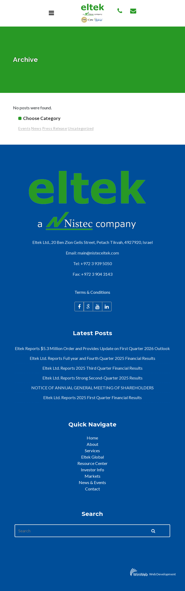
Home (92, 437)
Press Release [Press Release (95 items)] (54, 128)
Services (92, 450)
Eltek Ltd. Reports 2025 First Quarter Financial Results (92, 397)
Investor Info (92, 469)
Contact (92, 488)
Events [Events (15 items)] (24, 128)
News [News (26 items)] (36, 128)
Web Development (162, 574)
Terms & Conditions (92, 292)
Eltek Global (92, 456)
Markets (92, 475)
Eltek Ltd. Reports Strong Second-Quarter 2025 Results (92, 377)
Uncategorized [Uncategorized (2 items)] (81, 128)
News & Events (92, 482)
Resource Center (92, 463)
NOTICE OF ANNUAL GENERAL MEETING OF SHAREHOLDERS (92, 387)
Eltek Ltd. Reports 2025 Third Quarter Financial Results (92, 367)
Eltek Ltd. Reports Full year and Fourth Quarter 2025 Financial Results (92, 358)
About (92, 444)
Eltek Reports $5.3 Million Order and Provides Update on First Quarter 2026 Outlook (92, 348)
